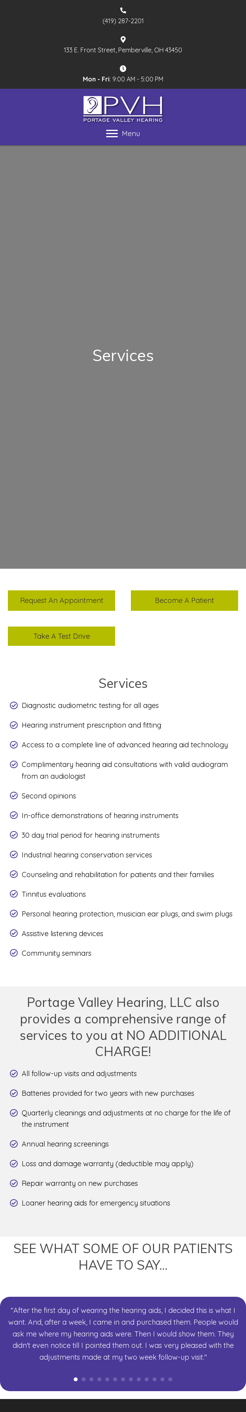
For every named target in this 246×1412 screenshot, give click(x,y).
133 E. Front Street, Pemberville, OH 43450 (123, 50)
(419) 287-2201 (123, 21)
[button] (61, 600)
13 (170, 1379)
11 (155, 1379)
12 (162, 1379)
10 (147, 1379)
